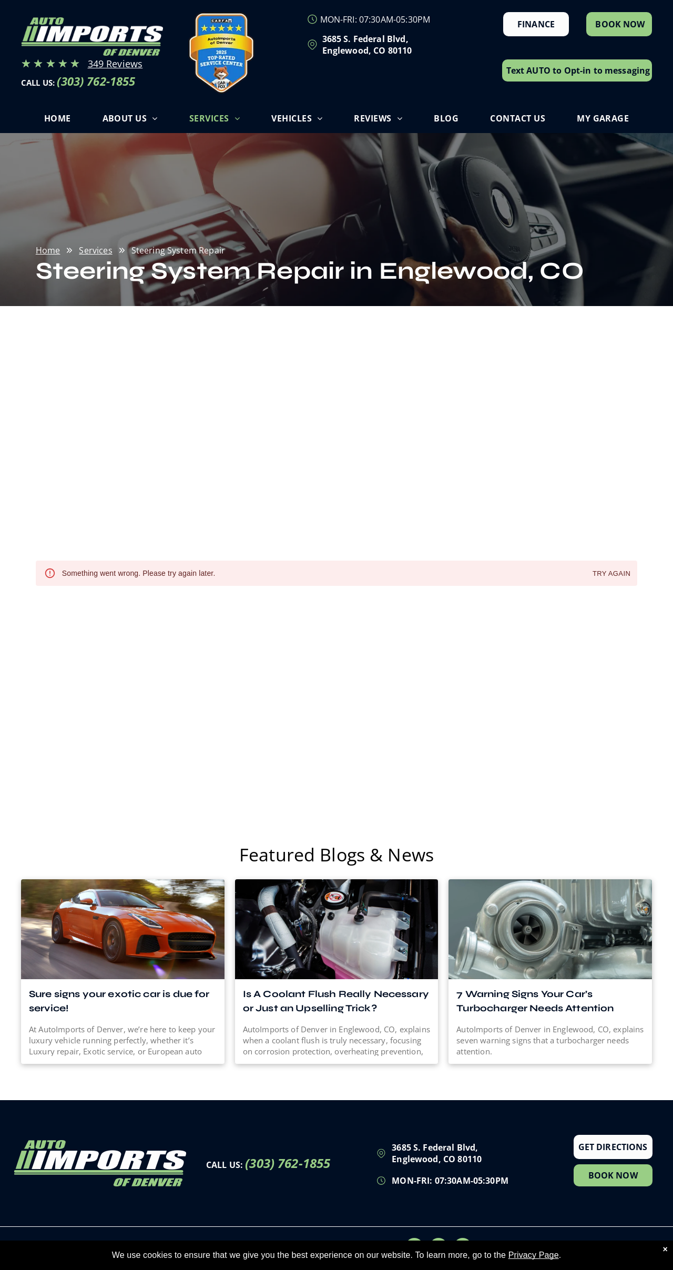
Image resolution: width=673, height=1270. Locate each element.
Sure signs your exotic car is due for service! (119, 1001)
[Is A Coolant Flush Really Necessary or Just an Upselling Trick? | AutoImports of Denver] (337, 929)
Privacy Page (533, 1255)
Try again (611, 574)
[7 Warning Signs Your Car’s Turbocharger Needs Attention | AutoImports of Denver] (550, 929)
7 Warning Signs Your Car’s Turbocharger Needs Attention (535, 1001)
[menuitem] (57, 121)
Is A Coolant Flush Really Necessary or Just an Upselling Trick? (336, 1001)
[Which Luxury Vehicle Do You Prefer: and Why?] (123, 929)
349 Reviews (115, 63)
